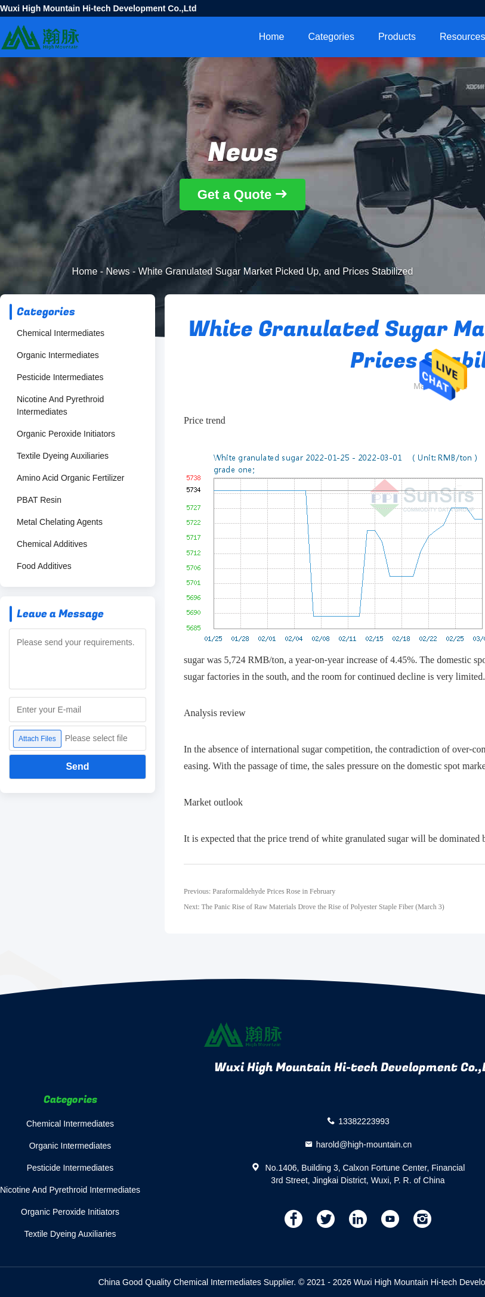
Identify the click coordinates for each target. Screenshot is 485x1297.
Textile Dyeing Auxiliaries (63, 456)
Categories (331, 37)
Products (397, 37)
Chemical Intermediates (60, 333)
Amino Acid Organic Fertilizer (71, 478)
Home (272, 37)
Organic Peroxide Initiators (66, 433)
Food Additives (44, 566)
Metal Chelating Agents (60, 522)
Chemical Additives (52, 544)
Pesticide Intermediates (60, 377)
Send (77, 766)
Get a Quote (234, 194)
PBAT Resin (39, 500)
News (118, 271)
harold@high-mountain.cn (364, 1144)
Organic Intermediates (58, 355)
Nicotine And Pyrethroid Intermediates (60, 405)
